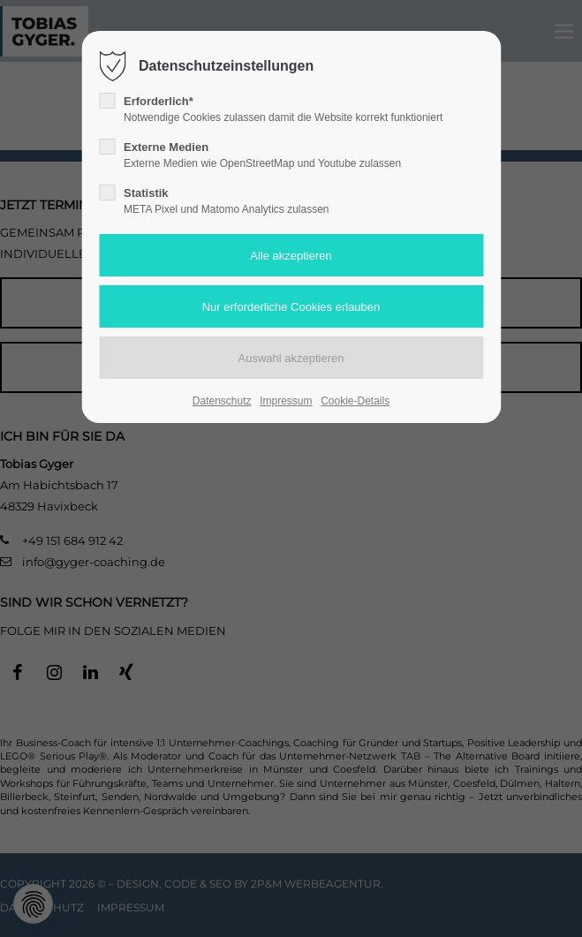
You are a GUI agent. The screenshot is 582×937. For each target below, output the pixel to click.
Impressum (286, 401)
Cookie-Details (355, 401)
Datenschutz (222, 401)
